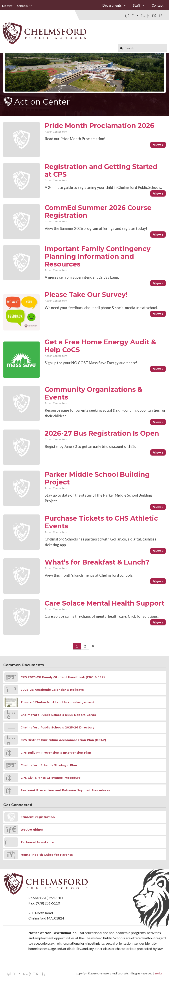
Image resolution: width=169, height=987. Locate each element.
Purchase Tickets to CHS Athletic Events (101, 522)
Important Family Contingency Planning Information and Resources (98, 256)
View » (158, 145)
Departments (114, 5)
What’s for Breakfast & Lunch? (97, 562)
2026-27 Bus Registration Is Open (102, 433)
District (7, 6)
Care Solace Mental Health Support (104, 603)
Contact (157, 5)
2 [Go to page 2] (85, 646)
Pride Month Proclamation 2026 (99, 126)
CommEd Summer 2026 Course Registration (98, 212)
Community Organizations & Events (93, 393)
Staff (139, 5)
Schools (24, 5)
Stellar (158, 973)
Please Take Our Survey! (86, 295)
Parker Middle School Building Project (97, 478)
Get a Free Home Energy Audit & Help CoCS (100, 346)
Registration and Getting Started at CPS (101, 170)
